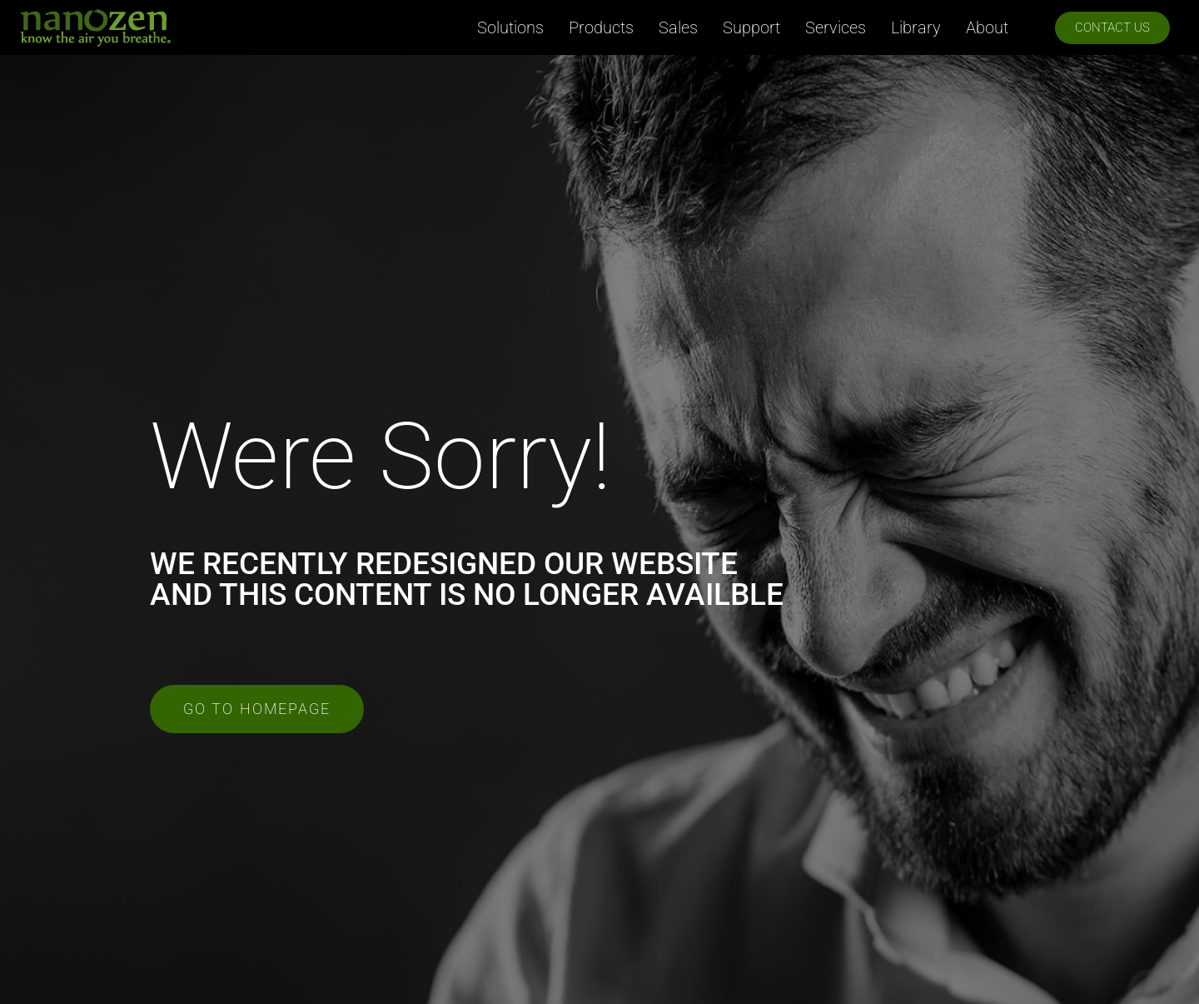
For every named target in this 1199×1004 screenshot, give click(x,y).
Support (751, 27)
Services (835, 27)
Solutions (510, 27)
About (987, 27)
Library (916, 27)
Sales (678, 27)
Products (601, 27)
